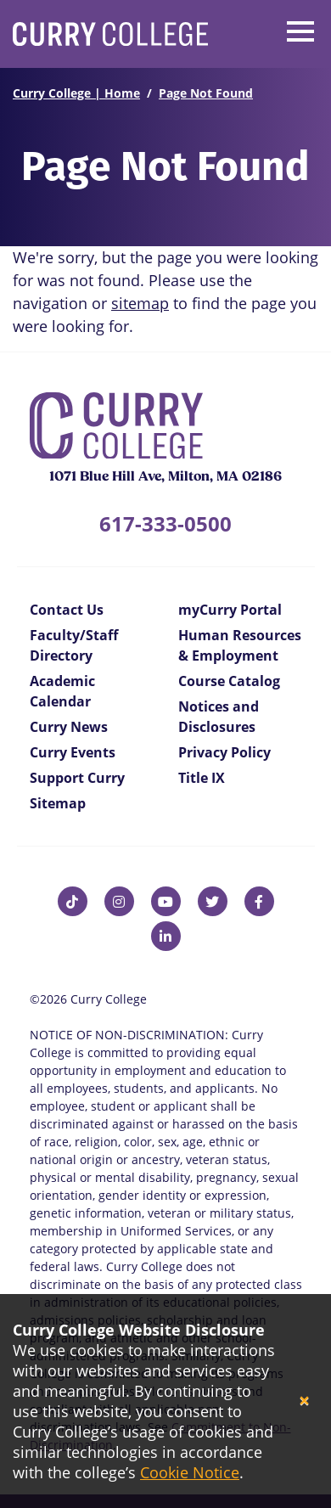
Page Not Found (206, 93)
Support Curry (77, 777)
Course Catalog (229, 681)
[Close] (304, 1401)
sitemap (140, 303)
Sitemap (58, 803)
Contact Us (67, 609)
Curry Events (72, 752)
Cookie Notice (189, 1472)
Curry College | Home (76, 93)
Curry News (69, 726)
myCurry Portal (230, 609)
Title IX (201, 777)
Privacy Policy (224, 752)
